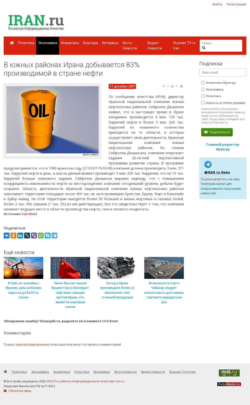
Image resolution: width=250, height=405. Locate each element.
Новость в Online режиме (223, 103)
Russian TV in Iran (184, 46)
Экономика (47, 43)
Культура (90, 43)
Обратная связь (17, 391)
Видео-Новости (154, 46)
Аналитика (70, 43)
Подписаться (216, 132)
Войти (217, 4)
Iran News (29, 214)
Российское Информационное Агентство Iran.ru (89, 381)
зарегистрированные (32, 344)
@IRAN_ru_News (217, 172)
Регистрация (236, 4)
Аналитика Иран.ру (218, 82)
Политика (26, 43)
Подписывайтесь (214, 179)
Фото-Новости (130, 46)
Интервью (110, 43)
